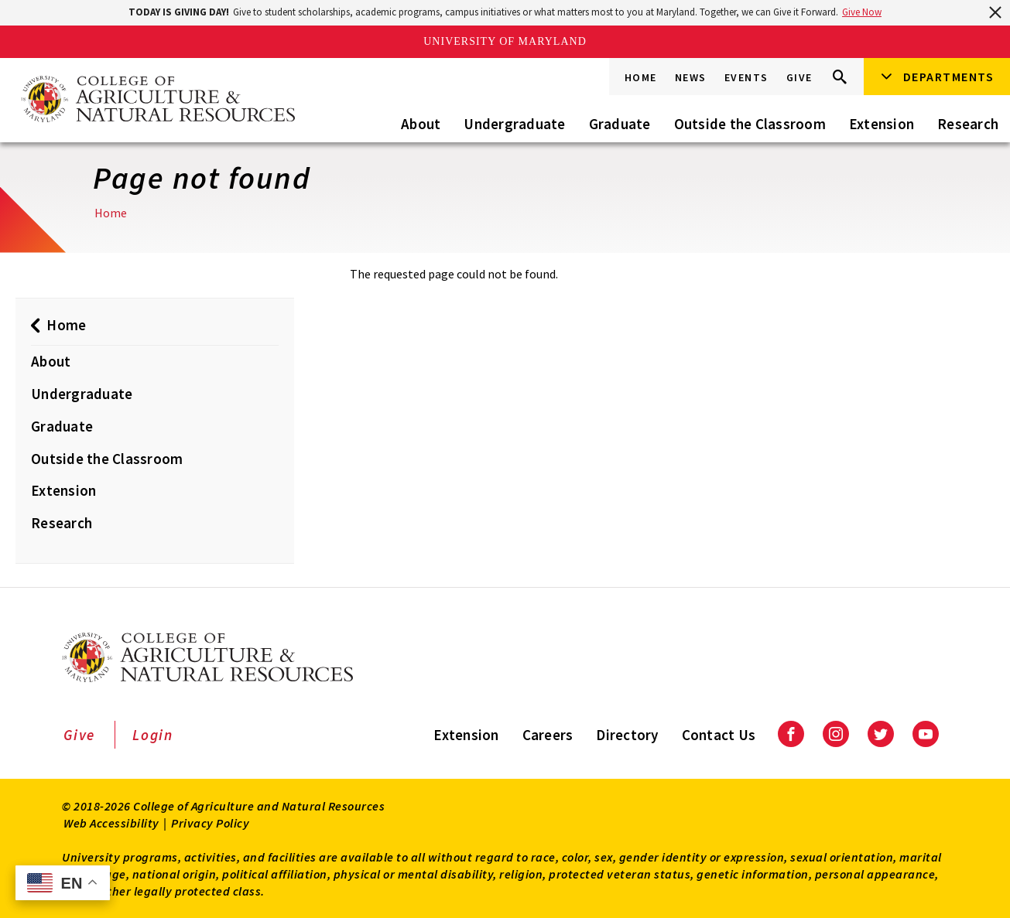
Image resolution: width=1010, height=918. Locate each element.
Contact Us (719, 734)
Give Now (862, 12)
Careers (547, 734)
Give (799, 77)
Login (152, 734)
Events (746, 77)
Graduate (620, 123)
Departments (949, 76)
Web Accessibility (111, 823)
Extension (881, 123)
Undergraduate (514, 123)
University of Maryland (505, 41)
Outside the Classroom (750, 123)
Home (641, 77)
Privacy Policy (210, 823)
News (691, 77)
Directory (627, 734)
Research (967, 123)
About (420, 123)
